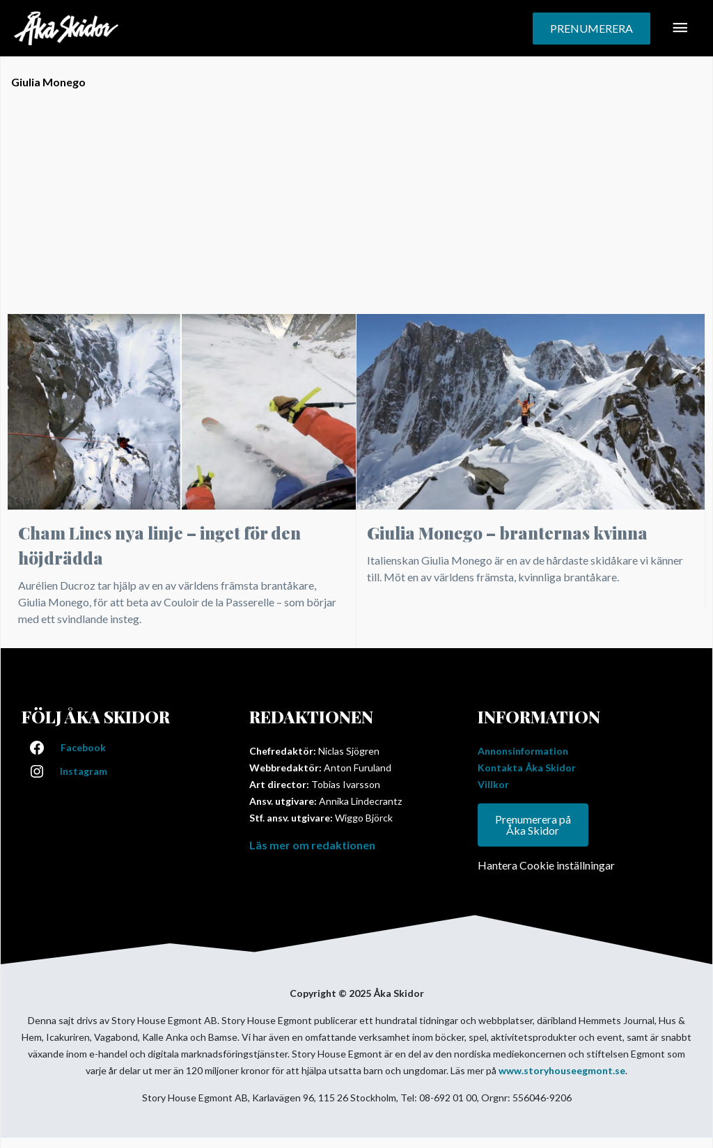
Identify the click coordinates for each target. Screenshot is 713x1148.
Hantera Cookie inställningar (546, 865)
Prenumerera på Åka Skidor (533, 824)
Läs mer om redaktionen (312, 844)
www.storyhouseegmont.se (562, 1070)
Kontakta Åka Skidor (527, 767)
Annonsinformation (523, 751)
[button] (591, 29)
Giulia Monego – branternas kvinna (507, 532)
